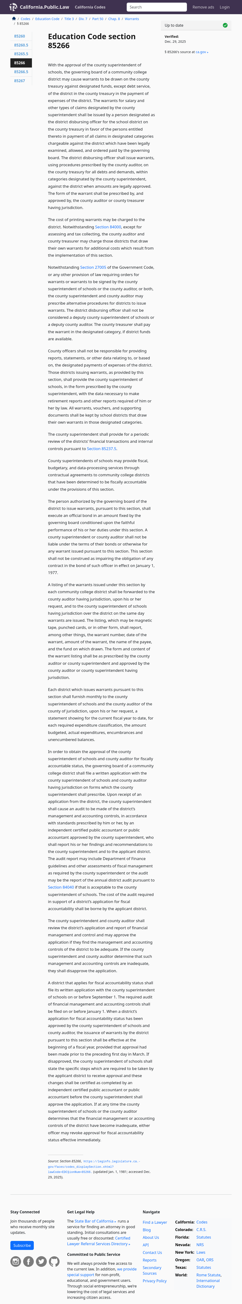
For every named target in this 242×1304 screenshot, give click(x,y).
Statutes (203, 1237)
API (146, 1245)
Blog (147, 1229)
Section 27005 (93, 267)
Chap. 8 (114, 19)
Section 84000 (108, 227)
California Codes (90, 7)
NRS (200, 1244)
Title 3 (69, 19)
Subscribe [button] (22, 1245)
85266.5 (21, 71)
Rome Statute (208, 1275)
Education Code (47, 19)
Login (225, 7)
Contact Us (152, 1252)
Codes (25, 19)
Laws (200, 1252)
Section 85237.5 (101, 448)
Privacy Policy (155, 1280)
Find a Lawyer (155, 1222)
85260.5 (21, 45)
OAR (200, 1259)
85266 (19, 62)
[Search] (157, 7)
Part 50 (97, 19)
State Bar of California (94, 1221)
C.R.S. (201, 1229)
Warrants (132, 19)
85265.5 (21, 53)
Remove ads (203, 7)
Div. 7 (83, 19)
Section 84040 (61, 887)
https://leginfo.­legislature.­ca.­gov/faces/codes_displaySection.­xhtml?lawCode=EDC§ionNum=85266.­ (94, 1167)
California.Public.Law (44, 7)
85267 (19, 80)
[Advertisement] (196, 94)
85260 (19, 36)
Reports (150, 1260)
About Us (151, 1237)
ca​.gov (201, 52)
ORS (209, 1259)
